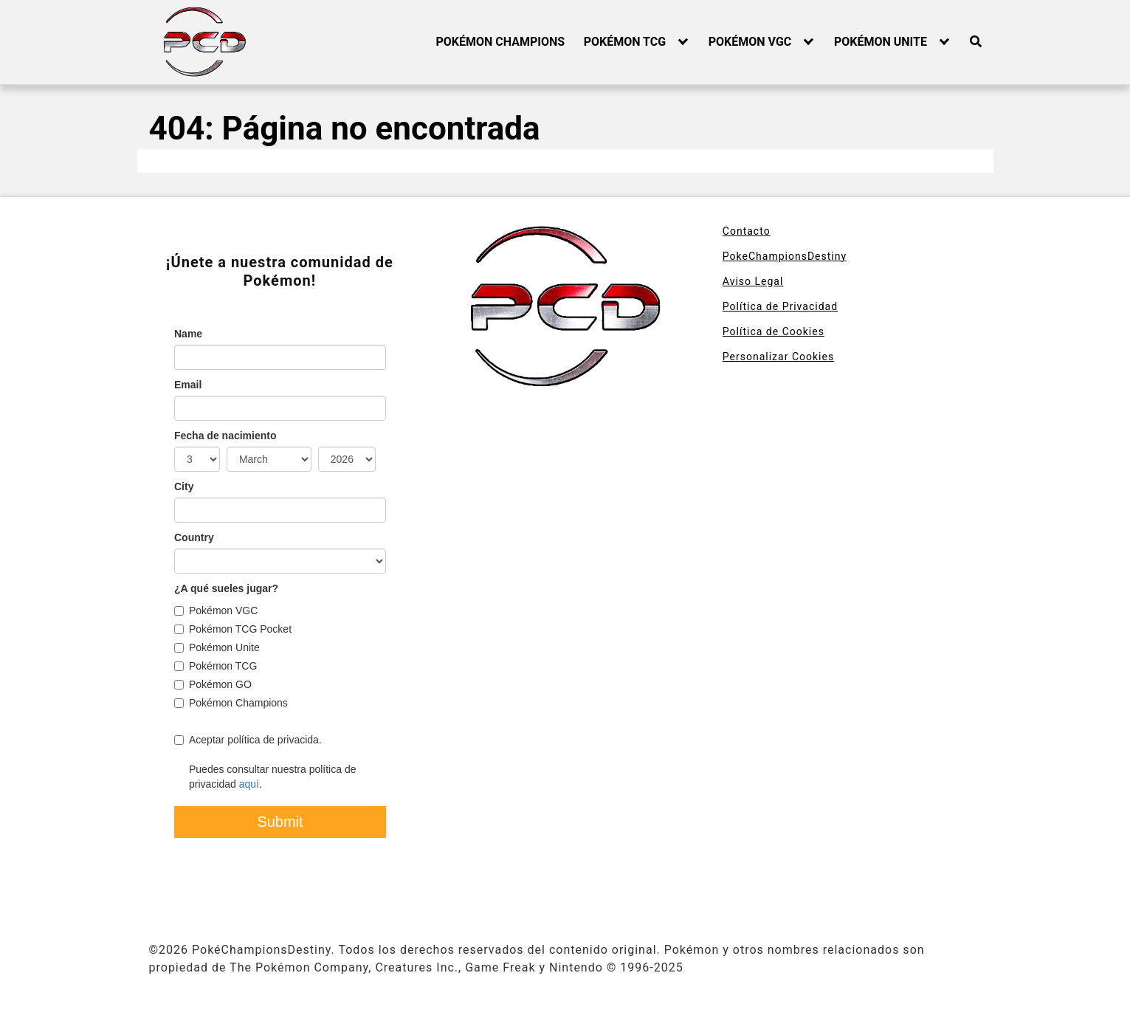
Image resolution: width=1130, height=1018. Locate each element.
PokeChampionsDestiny (785, 256)
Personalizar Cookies (778, 356)
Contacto (747, 231)
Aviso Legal (753, 281)
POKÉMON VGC (750, 42)
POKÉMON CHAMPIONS (500, 42)
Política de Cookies (773, 331)
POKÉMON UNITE (880, 42)
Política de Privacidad (780, 306)
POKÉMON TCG (625, 42)
